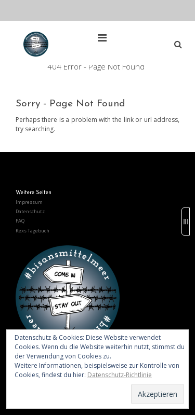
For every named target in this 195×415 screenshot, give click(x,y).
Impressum (29, 202)
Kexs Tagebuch (32, 230)
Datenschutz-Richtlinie (119, 374)
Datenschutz (30, 211)
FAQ (20, 220)
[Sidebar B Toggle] (185, 222)
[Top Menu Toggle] (105, 38)
